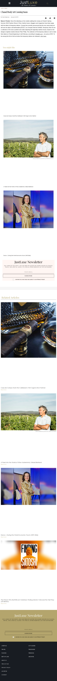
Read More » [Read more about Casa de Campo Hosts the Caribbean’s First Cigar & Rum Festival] (4, 389)
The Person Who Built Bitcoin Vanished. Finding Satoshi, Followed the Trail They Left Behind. (27, 600)
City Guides (32, 645)
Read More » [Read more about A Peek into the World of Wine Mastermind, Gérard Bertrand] (4, 464)
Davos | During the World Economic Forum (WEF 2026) (17, 255)
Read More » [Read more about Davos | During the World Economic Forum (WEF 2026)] (4, 537)
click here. (43, 36)
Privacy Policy (41, 279)
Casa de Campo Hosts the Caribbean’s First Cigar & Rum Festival (19, 116)
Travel (4, 649)
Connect (4, 674)
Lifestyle (4, 645)
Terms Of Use (5, 664)
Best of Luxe (5, 656)
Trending (31, 653)
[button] (9, 3)
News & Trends (4, 8)
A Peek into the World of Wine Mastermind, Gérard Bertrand (18, 186)
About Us (4, 660)
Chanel (23, 25)
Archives (31, 656)
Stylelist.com (39, 34)
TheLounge (32, 649)
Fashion (4, 653)
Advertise (4, 671)
